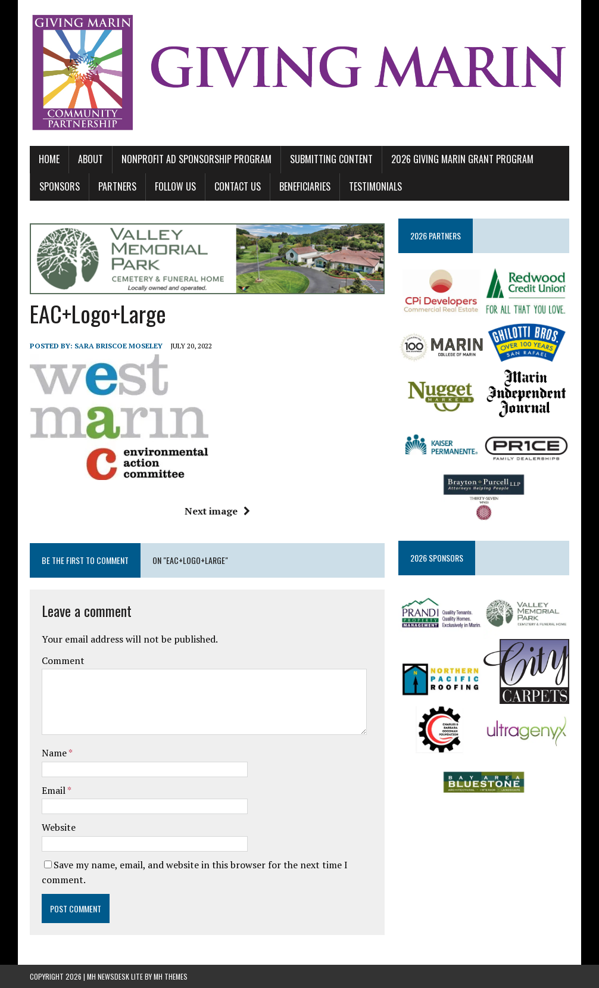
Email (54, 790)
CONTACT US (237, 186)
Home (49, 159)
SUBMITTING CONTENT (331, 159)
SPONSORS (59, 186)
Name (55, 752)
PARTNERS (117, 186)
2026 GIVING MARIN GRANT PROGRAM (462, 159)
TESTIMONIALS (375, 186)
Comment (63, 660)
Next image (217, 511)
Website (59, 827)
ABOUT (90, 159)
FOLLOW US (175, 186)
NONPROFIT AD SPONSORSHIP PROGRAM (196, 159)
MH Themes (171, 976)
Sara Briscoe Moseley (118, 345)
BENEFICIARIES (304, 186)
